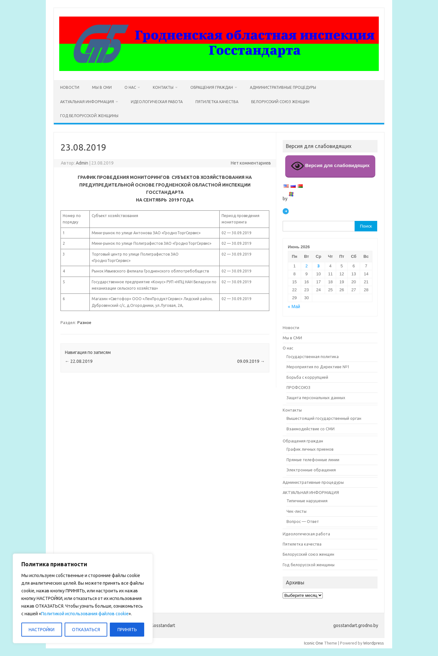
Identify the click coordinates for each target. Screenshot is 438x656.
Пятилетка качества (216, 102)
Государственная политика (312, 356)
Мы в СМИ (102, 87)
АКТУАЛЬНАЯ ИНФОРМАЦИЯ (87, 102)
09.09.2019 (251, 361)
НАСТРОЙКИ (41, 629)
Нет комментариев (251, 163)
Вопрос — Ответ (302, 521)
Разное (84, 322)
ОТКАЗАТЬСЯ (86, 629)
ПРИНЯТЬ (127, 629)
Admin (82, 163)
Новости (69, 87)
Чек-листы (296, 511)
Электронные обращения (311, 470)
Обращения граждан (211, 87)
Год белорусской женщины (89, 116)
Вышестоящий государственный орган (323, 418)
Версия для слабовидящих (330, 166)
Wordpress (373, 643)
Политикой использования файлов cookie (85, 613)
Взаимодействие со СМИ (310, 429)
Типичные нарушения (307, 500)
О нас (130, 87)
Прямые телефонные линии (312, 459)
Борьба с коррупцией (307, 377)
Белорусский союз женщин (280, 102)
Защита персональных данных (315, 397)
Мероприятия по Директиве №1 (317, 366)
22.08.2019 (79, 361)
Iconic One (313, 643)
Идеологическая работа (157, 102)
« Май (294, 306)
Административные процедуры (283, 87)
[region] (83, 598)
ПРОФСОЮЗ (298, 387)
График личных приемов (310, 449)
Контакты (163, 87)
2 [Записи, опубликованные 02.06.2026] (306, 266)
